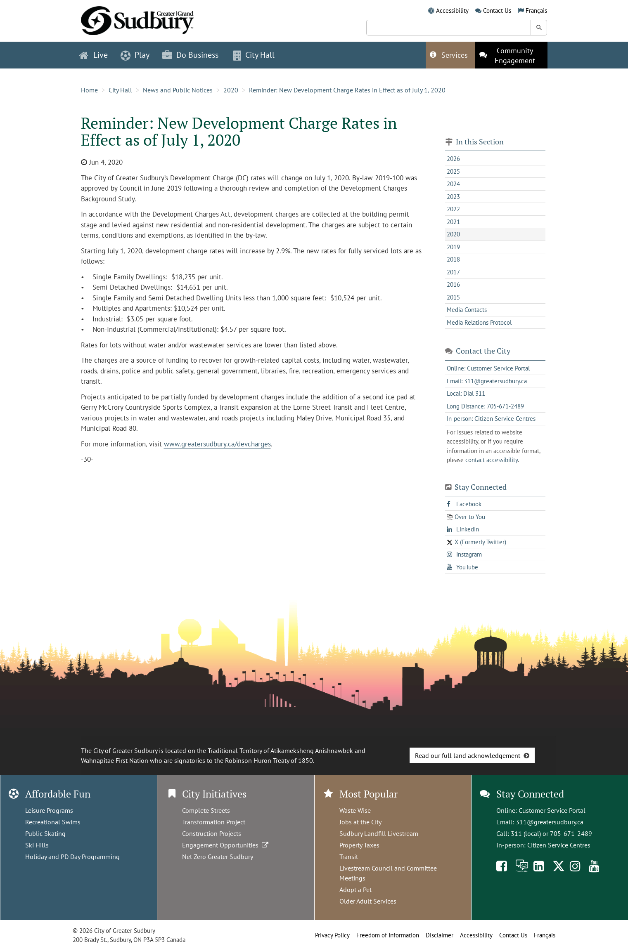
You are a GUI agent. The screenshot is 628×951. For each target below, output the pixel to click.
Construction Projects (211, 833)
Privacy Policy (332, 935)
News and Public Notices (178, 90)
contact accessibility (491, 460)
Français (536, 10)
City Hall (120, 90)
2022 (453, 209)
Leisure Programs (49, 810)
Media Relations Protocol (479, 322)
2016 (453, 284)
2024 (453, 184)
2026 (453, 159)
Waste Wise (355, 810)
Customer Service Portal (552, 810)
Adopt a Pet (355, 889)
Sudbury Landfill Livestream (378, 833)
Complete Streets (206, 810)
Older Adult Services (367, 901)
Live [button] (93, 55)
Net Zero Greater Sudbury (217, 856)
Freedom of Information (387, 935)
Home (89, 90)
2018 (453, 259)
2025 (453, 171)
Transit (348, 856)
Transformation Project (213, 822)
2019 (453, 247)
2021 (453, 222)
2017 (453, 272)
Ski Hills (37, 845)
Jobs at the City (360, 822)
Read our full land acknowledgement (467, 755)
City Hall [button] (254, 55)
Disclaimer (439, 935)
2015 (453, 297)
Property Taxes (359, 845)
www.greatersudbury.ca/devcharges (217, 443)
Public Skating (45, 833)
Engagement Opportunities (226, 845)
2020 (230, 90)
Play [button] (135, 55)
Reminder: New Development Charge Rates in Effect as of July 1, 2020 (347, 90)
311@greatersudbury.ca (549, 822)
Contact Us (497, 10)
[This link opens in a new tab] (511, 55)
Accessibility (452, 10)
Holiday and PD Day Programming (72, 856)
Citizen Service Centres (558, 845)
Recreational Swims (53, 822)
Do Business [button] (190, 55)
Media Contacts (467, 310)
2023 (453, 197)
